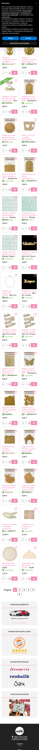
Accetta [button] (28, 38)
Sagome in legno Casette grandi (29, 331)
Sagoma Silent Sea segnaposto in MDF (9, 410)
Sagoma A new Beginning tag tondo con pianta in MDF (9, 138)
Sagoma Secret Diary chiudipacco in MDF (28, 177)
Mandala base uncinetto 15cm (8, 564)
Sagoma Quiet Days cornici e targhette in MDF (8, 372)
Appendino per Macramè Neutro (28, 565)
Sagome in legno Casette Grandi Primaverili (9, 98)
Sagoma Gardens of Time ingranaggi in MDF (29, 60)
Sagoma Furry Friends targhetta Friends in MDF (8, 449)
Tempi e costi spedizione (19, 622)
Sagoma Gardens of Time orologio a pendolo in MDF (9, 60)
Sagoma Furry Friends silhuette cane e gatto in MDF (29, 411)
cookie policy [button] (6, 17)
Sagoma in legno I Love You (29, 292)
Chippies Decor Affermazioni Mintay (8, 215)
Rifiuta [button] (10, 38)
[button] (36, 3)
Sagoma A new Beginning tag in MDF (29, 98)
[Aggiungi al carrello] (14, 73)
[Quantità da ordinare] (6, 73)
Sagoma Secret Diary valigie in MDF (9, 176)
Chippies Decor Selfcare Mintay (9, 253)
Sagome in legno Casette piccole (9, 331)
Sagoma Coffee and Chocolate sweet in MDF (28, 487)
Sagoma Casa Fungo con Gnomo (28, 526)
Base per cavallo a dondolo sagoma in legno (9, 527)
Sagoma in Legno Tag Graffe (7, 293)
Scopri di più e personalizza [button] (19, 43)
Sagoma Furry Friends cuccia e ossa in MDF (29, 448)
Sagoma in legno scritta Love (29, 253)
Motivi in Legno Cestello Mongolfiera (28, 137)
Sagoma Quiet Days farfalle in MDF (28, 371)
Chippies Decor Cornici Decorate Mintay (29, 215)
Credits (32, 747)
